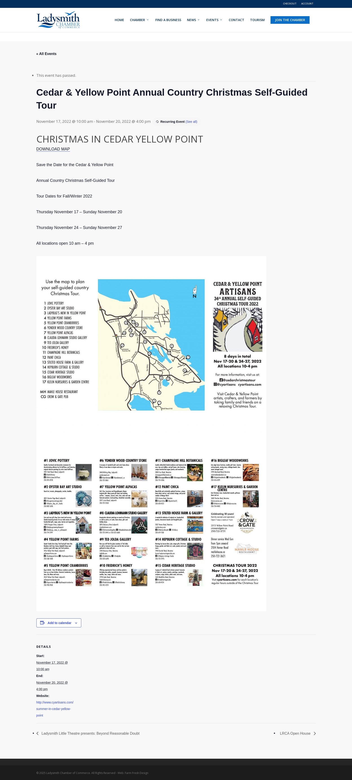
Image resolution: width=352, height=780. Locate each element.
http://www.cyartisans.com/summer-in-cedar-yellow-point (55, 709)
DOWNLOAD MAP (53, 149)
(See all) (191, 121)
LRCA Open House (296, 733)
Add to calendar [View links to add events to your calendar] (59, 623)
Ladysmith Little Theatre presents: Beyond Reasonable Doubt (90, 733)
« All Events (46, 54)
